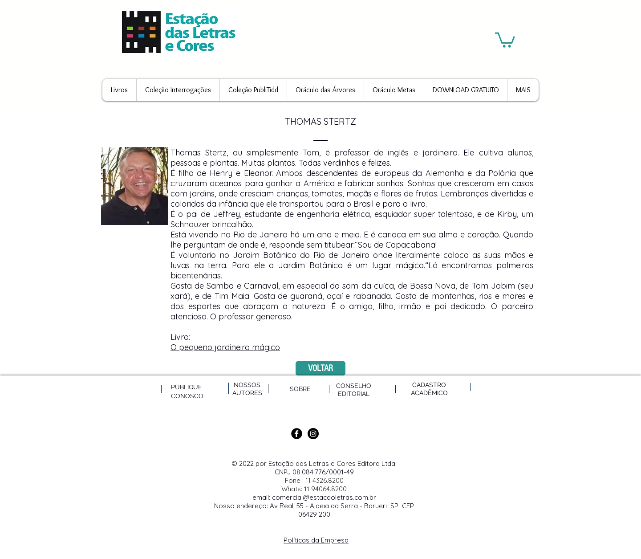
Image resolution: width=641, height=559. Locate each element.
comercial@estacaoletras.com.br (324, 497)
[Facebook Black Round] (296, 433)
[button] (505, 39)
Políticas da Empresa (316, 540)
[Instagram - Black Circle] (313, 433)
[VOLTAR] (320, 368)
